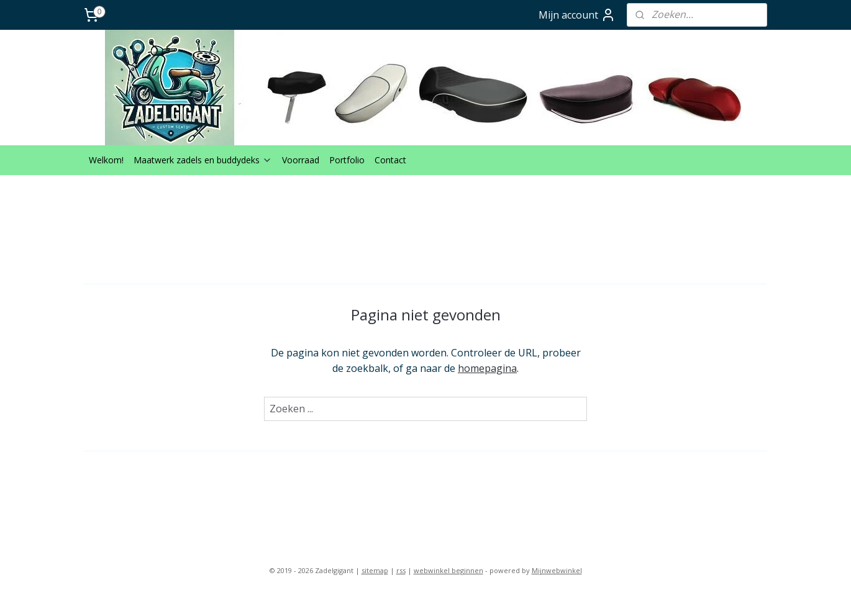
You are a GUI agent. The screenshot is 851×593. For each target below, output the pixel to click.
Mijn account (577, 14)
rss (401, 570)
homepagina (487, 368)
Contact (390, 160)
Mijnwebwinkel (557, 570)
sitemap (375, 570)
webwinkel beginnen (448, 570)
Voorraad (300, 160)
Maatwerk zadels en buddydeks (203, 160)
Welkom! (106, 160)
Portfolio (347, 160)
